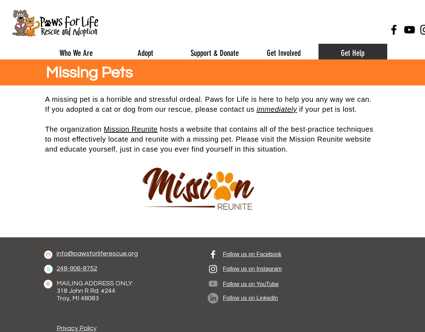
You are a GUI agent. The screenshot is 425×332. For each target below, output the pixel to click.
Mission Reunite (130, 129)
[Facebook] (393, 29)
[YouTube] (409, 29)
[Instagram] (213, 269)
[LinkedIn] (213, 298)
